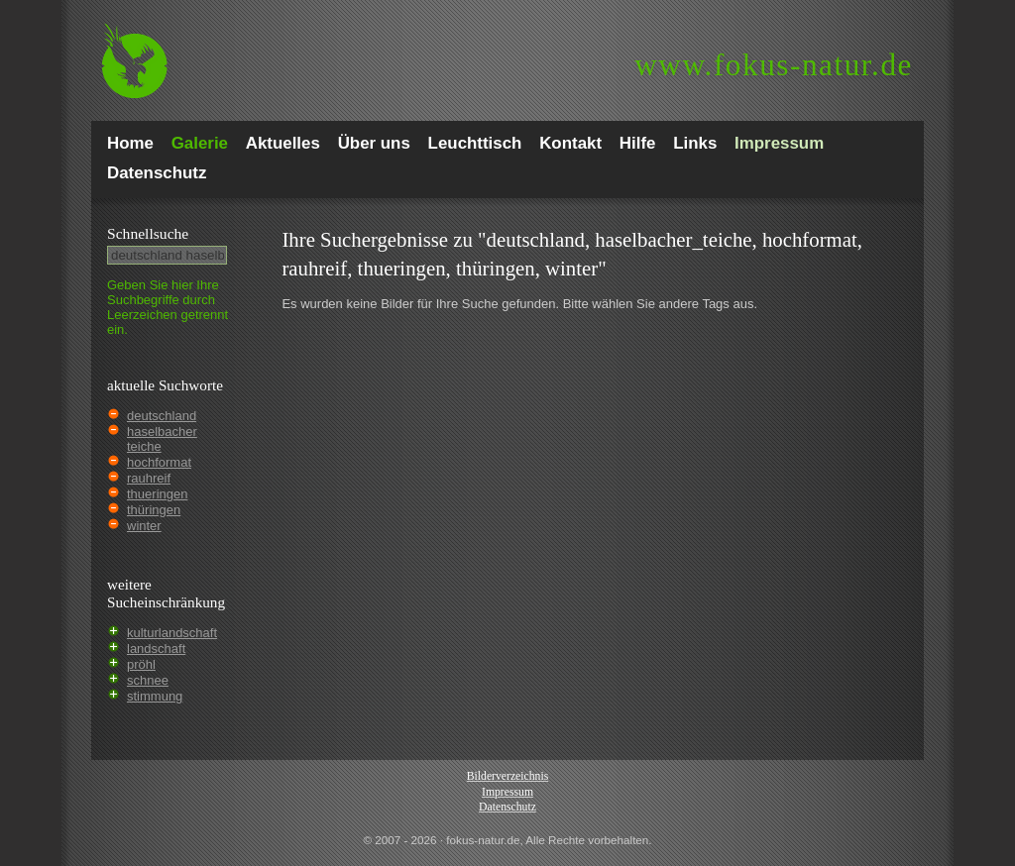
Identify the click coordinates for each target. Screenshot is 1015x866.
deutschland (161, 415)
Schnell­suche (147, 233)
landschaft (156, 648)
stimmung (154, 696)
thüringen (153, 509)
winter (144, 525)
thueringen (157, 494)
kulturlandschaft (172, 632)
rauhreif (148, 478)
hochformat (159, 462)
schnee (148, 680)
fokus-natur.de (773, 65)
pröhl (141, 664)
